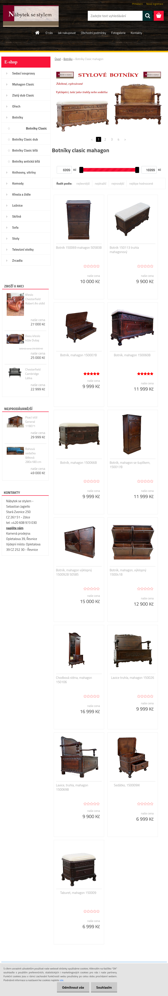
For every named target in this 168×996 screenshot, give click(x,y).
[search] (147, 16)
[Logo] (31, 16)
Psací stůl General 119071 (31, 421)
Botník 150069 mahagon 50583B (79, 247)
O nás (49, 32)
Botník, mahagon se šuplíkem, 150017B (130, 465)
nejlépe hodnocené (141, 183)
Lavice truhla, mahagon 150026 (132, 678)
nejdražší (100, 183)
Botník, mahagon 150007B (78, 355)
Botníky (68, 59)
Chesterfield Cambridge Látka (33, 373)
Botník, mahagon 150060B (132, 355)
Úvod (58, 59)
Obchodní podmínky (93, 32)
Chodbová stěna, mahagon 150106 (74, 680)
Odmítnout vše (73, 987)
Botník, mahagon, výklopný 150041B (128, 572)
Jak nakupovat (67, 32)
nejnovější (117, 183)
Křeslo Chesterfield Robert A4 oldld (35, 299)
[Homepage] (37, 33)
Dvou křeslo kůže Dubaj (32, 338)
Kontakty (136, 32)
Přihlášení (137, 4)
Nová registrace (154, 4)
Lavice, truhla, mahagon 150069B (72, 787)
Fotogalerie (118, 32)
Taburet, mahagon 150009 (78, 893)
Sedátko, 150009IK (127, 785)
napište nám (15, 528)
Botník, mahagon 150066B (78, 463)
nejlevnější (83, 183)
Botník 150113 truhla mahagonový (124, 249)
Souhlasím (104, 987)
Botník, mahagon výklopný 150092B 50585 (74, 572)
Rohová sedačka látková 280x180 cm (33, 455)
